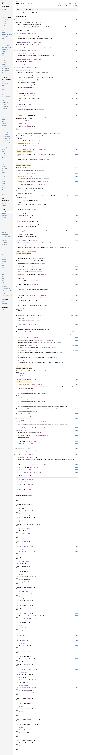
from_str (20, 260)
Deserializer (23, 157)
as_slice (20, 85)
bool (41, 326)
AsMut (21, 33)
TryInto (26, 664)
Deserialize (27, 149)
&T (30, 693)
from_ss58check (22, 391)
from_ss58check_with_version (27, 395)
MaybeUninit (28, 126)
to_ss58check (22, 413)
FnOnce (61, 195)
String (61, 408)
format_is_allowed (23, 384)
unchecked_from (22, 457)
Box (30, 714)
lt (18, 345)
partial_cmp (21, 340)
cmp (19, 295)
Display (21, 163)
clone (19, 93)
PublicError (47, 391)
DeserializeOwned (27, 687)
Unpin (21, 489)
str (30, 256)
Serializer (22, 373)
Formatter (33, 106)
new (25, 22)
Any (23, 499)
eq (18, 326)
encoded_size (22, 207)
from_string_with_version (26, 418)
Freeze (21, 479)
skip (19, 135)
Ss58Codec (22, 379)
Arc (30, 708)
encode (20, 190)
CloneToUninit (26, 551)
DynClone (24, 582)
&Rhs (30, 331)
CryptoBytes (27, 230)
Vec (33, 80)
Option (35, 143)
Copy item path (31, 3)
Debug (21, 104)
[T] (23, 507)
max (19, 300)
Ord (20, 293)
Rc (30, 724)
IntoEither (25, 613)
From (20, 213)
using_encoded (22, 195)
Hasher (26, 269)
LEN (21, 70)
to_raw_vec (21, 80)
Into (25, 608)
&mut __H (41, 269)
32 (35, 22)
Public (25, 234)
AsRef (21, 50)
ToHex (23, 640)
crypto (21, 1)
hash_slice (21, 274)
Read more (35, 95)
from (19, 215)
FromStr (21, 251)
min (19, 308)
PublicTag (55, 230)
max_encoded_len (23, 286)
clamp (19, 315)
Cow (30, 719)
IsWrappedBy (30, 616)
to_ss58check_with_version (26, 408)
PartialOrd (22, 338)
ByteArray (22, 67)
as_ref (20, 53)
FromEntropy (23, 240)
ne (18, 331)
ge (18, 360)
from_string (21, 404)
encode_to (21, 181)
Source (17, 5)
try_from (20, 435)
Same (23, 635)
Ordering (43, 295)
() (44, 75)
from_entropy (22, 245)
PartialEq (22, 324)
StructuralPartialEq (26, 472)
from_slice (21, 75)
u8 (33, 22)
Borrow (24, 541)
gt (18, 355)
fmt (19, 106)
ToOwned (24, 646)
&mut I (25, 125)
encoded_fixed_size (24, 143)
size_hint (21, 176)
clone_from (21, 98)
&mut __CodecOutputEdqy (38, 184)
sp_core (18, 1)
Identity (22, 443)
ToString (24, 651)
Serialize (22, 366)
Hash (20, 267)
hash (19, 269)
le (18, 350)
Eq (20, 470)
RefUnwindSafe (24, 482)
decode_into (21, 123)
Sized (45, 181)
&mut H (43, 274)
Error (52, 154)
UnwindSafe (22, 492)
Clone (21, 91)
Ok (49, 370)
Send (20, 484)
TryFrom (24, 428)
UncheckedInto (28, 669)
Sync (20, 487)
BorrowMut (25, 546)
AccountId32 (23, 19)
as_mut (20, 36)
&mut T (31, 703)
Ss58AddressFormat (37, 384)
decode (20, 115)
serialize (21, 370)
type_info (21, 448)
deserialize (21, 154)
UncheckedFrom (24, 454)
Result (37, 75)
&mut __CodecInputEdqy (38, 117)
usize (24, 70)
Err (20, 256)
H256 (30, 454)
